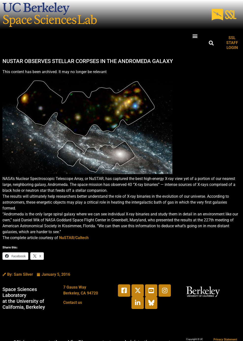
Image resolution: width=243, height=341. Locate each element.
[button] (195, 36)
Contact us (72, 302)
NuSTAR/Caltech (74, 237)
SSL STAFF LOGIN (232, 42)
